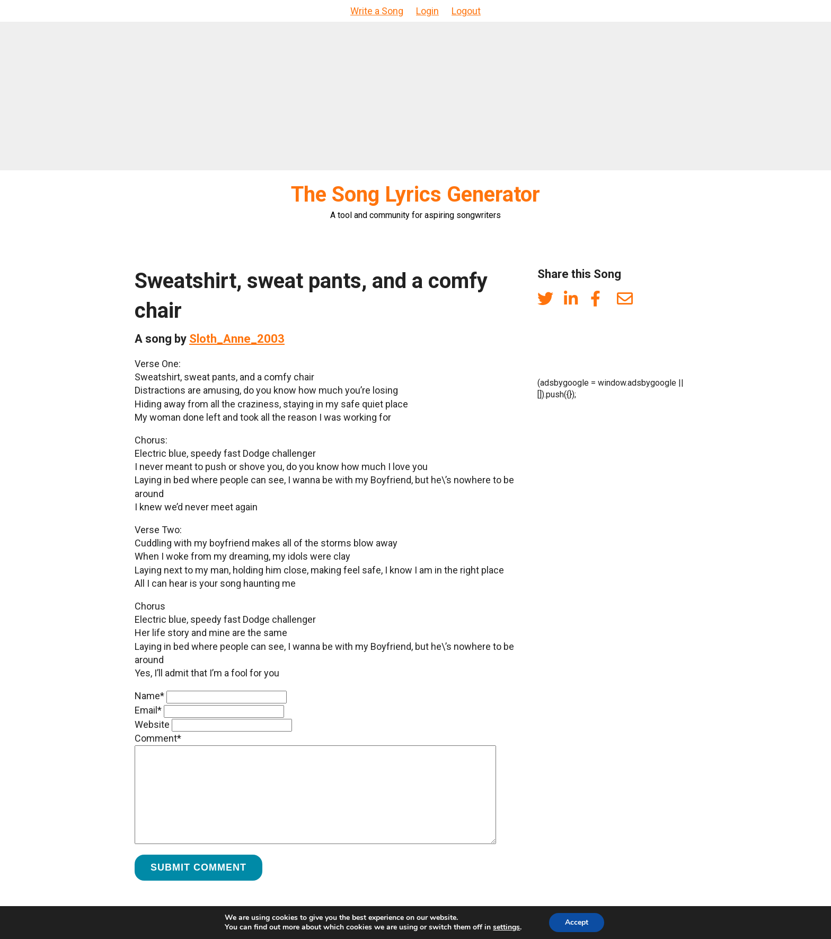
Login (427, 10)
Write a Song (376, 10)
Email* (148, 710)
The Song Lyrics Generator (415, 194)
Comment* (158, 738)
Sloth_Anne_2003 (237, 338)
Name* (149, 695)
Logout (466, 10)
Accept (576, 922)
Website (152, 724)
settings (506, 927)
